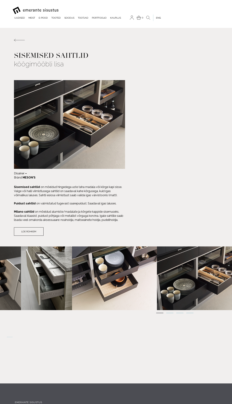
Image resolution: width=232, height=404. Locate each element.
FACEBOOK (26, 349)
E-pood (97, 10)
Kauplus (169, 10)
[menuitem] (210, 10)
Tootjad (137, 10)
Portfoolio (153, 10)
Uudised (73, 10)
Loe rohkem (133, 149)
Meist (85, 10)
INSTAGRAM (53, 349)
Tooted (109, 10)
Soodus (123, 10)
